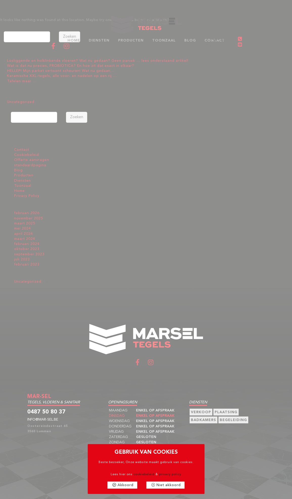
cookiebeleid (143, 474)
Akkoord (125, 485)
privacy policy (170, 474)
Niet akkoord (168, 485)
